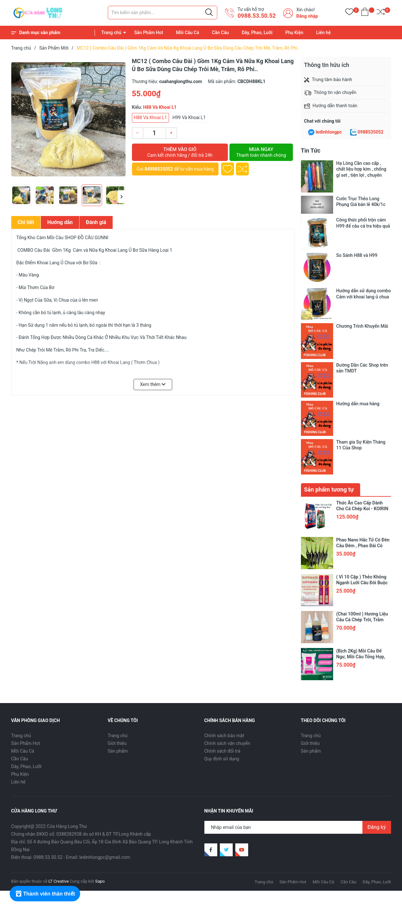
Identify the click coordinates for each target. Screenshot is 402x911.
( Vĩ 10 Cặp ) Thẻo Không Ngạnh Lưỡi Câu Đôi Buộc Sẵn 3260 (362, 476)
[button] (121, 196)
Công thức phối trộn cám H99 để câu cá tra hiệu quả (363, 222)
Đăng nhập (307, 16)
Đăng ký (377, 721)
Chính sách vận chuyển (227, 637)
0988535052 (370, 132)
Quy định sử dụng (221, 652)
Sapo (100, 775)
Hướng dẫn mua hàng (358, 350)
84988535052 (159, 169)
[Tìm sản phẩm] (162, 12)
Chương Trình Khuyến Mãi (362, 326)
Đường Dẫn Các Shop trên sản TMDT (362, 338)
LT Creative (58, 775)
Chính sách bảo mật (224, 629)
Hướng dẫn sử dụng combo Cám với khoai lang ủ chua (363, 293)
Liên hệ (323, 32)
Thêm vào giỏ (180, 152)
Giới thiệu (117, 637)
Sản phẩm (118, 644)
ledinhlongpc (329, 132)
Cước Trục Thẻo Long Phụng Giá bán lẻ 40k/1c (361, 201)
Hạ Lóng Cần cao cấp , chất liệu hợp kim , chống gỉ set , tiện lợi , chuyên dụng (361, 169)
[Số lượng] (154, 133)
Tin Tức (311, 150)
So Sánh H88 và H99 (357, 255)
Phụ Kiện (294, 32)
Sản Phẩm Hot (148, 32)
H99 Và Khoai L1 (189, 117)
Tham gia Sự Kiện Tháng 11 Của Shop (361, 362)
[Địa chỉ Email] (297, 721)
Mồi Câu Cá (187, 32)
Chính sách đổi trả (222, 644)
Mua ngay (261, 152)
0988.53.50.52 (257, 15)
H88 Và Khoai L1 (150, 117)
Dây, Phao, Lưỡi (257, 32)
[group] (68, 119)
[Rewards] (45, 893)
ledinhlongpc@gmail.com (104, 751)
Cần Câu (220, 32)
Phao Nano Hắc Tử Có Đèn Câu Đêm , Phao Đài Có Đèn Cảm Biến (363, 439)
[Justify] (209, 12)
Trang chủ (111, 32)
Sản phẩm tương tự (329, 383)
